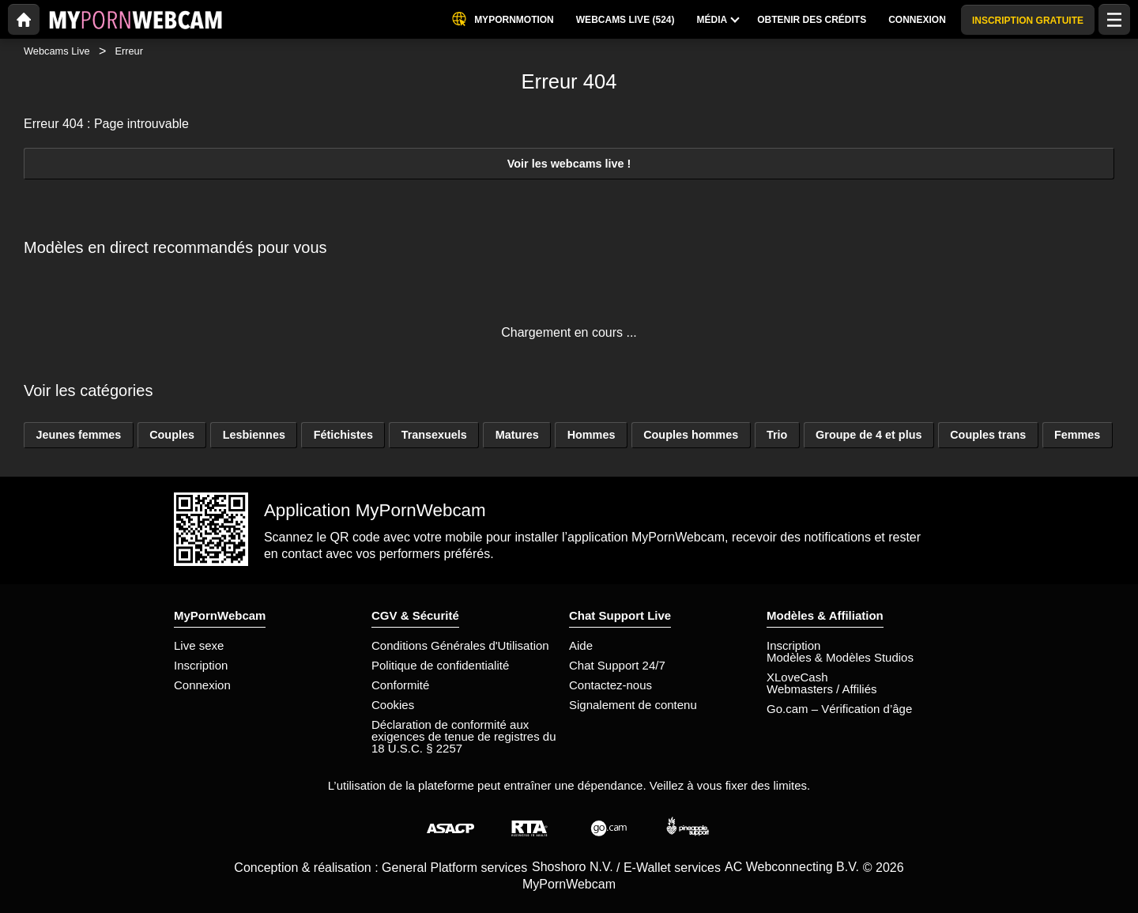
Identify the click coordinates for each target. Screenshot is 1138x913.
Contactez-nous (610, 685)
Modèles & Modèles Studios (840, 657)
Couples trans (988, 434)
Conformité (400, 685)
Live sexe (199, 645)
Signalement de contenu (633, 704)
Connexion (202, 685)
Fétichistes (343, 434)
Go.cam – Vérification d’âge (839, 708)
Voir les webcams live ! (569, 163)
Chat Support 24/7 (617, 665)
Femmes (1077, 434)
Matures (517, 434)
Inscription (201, 665)
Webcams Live (57, 51)
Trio (777, 434)
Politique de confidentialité (440, 665)
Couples (171, 434)
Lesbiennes (254, 434)
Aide (581, 645)
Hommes (591, 434)
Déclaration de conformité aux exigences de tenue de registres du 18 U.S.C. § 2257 (463, 736)
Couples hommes (690, 434)
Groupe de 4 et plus (868, 434)
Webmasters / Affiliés (822, 689)
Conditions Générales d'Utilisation (460, 645)
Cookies (392, 704)
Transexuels (434, 434)
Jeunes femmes (78, 434)
